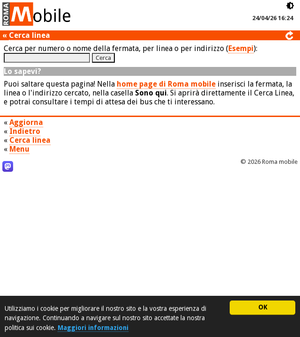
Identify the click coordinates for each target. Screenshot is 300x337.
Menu (19, 149)
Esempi (241, 48)
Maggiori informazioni (93, 327)
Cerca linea (29, 35)
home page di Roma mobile (166, 84)
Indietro (24, 131)
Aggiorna (26, 122)
